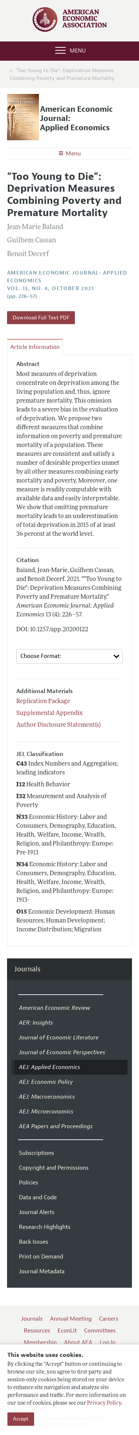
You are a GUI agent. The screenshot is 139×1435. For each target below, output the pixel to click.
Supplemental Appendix (49, 713)
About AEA (78, 1342)
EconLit (67, 1330)
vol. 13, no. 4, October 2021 (50, 288)
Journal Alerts (36, 1212)
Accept (21, 1419)
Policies (28, 1182)
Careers (108, 1319)
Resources (37, 1330)
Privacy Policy (104, 1403)
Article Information (35, 347)
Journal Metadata (41, 1271)
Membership (40, 1342)
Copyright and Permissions (54, 1168)
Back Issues (33, 1242)
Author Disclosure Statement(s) (58, 725)
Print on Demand (41, 1256)
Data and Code (38, 1197)
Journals (27, 969)
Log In (108, 1342)
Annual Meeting (71, 1319)
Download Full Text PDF (41, 318)
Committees (100, 1330)
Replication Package (43, 702)
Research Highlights (44, 1227)
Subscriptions (36, 1153)
